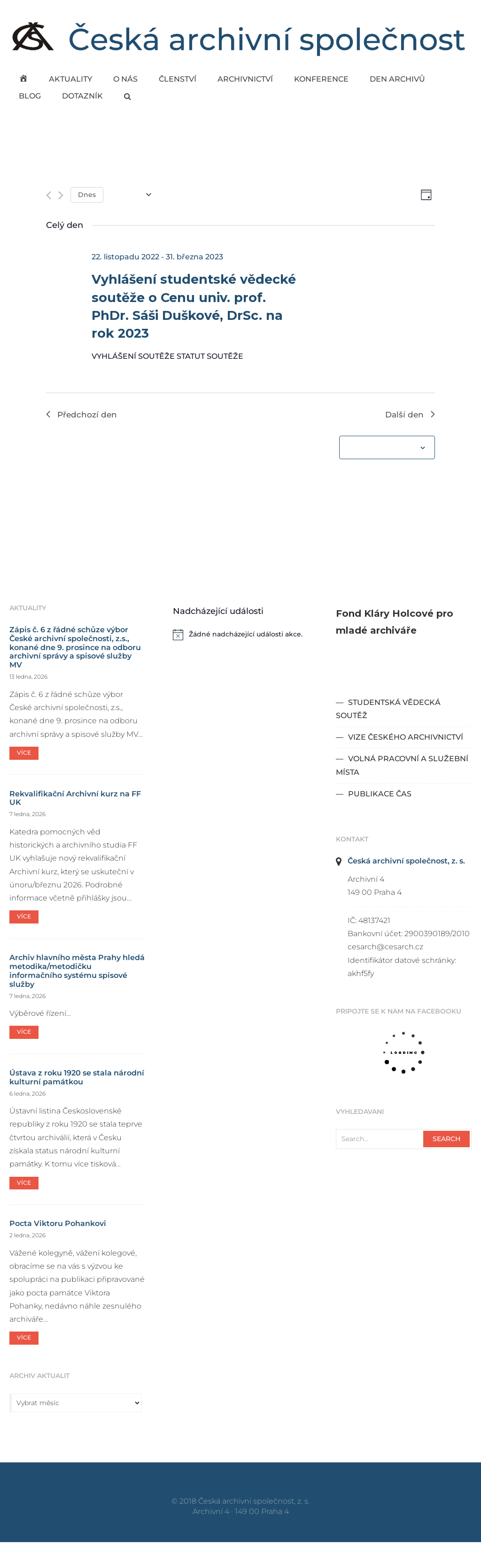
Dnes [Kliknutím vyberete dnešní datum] (87, 194)
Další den (409, 415)
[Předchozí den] (48, 195)
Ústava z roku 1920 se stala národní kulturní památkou (76, 1079)
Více (24, 754)
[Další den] (60, 195)
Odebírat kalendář (381, 449)
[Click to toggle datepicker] (130, 195)
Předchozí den (82, 415)
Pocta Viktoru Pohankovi (57, 1225)
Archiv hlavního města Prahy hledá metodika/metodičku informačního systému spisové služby (77, 972)
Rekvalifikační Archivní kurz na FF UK (75, 800)
